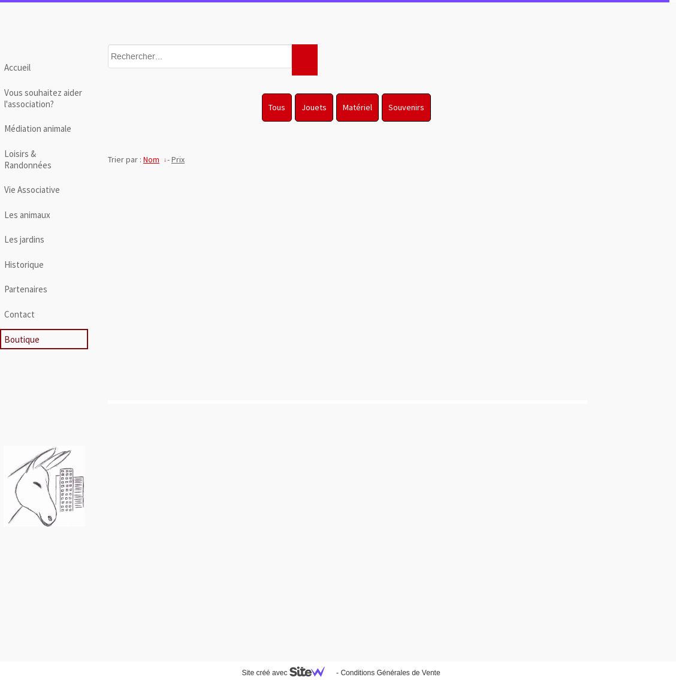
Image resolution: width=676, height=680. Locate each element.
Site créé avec (288, 673)
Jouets (314, 107)
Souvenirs (406, 107)
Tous (276, 107)
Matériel (357, 107)
